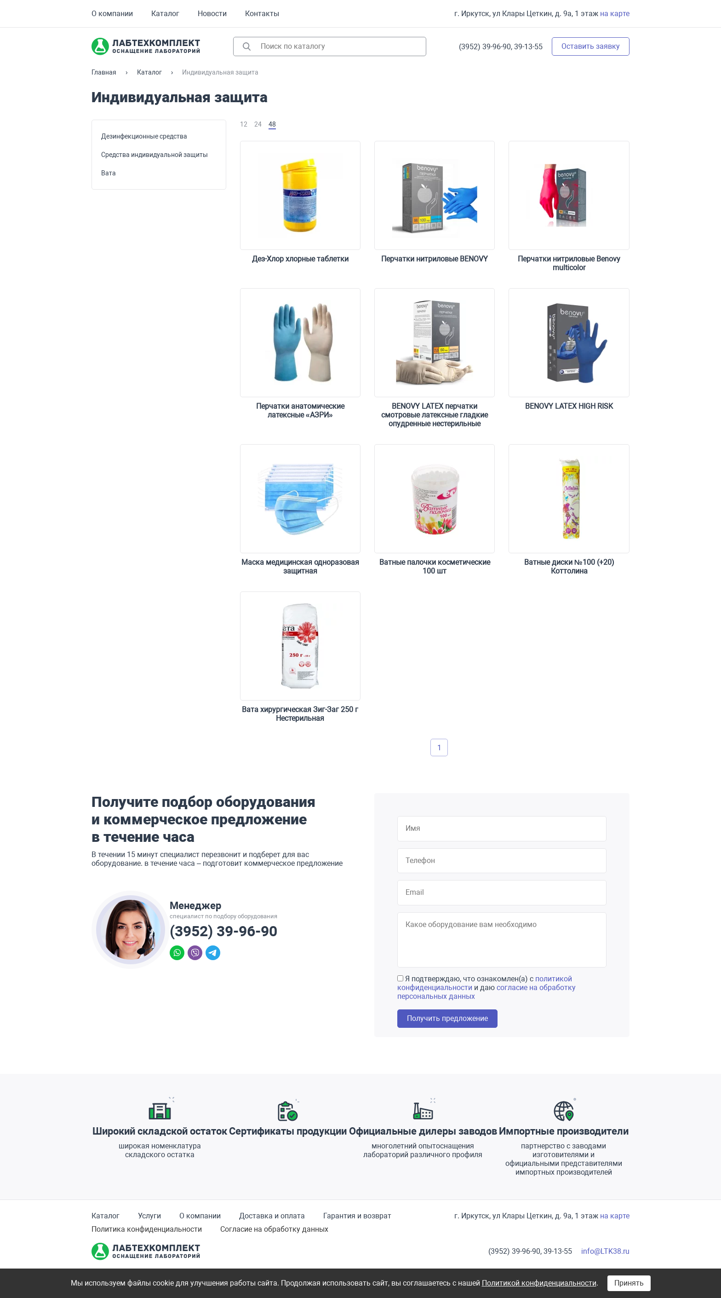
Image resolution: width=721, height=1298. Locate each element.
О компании (112, 13)
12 (243, 124)
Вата (108, 173)
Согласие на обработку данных (274, 1229)
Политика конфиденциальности (147, 1229)
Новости (212, 13)
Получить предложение (447, 1018)
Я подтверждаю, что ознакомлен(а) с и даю (486, 987)
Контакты (262, 13)
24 (258, 124)
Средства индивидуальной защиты (154, 154)
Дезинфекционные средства (144, 136)
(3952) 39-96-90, (485, 46)
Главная (104, 72)
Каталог (165, 13)
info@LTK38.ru (605, 1251)
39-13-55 (528, 46)
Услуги (149, 1215)
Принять (629, 1283)
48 (272, 124)
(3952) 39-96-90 (223, 931)
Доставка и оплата (272, 1215)
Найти (247, 46)
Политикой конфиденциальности (539, 1283)
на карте (614, 13)
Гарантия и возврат (357, 1215)
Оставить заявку (590, 46)
